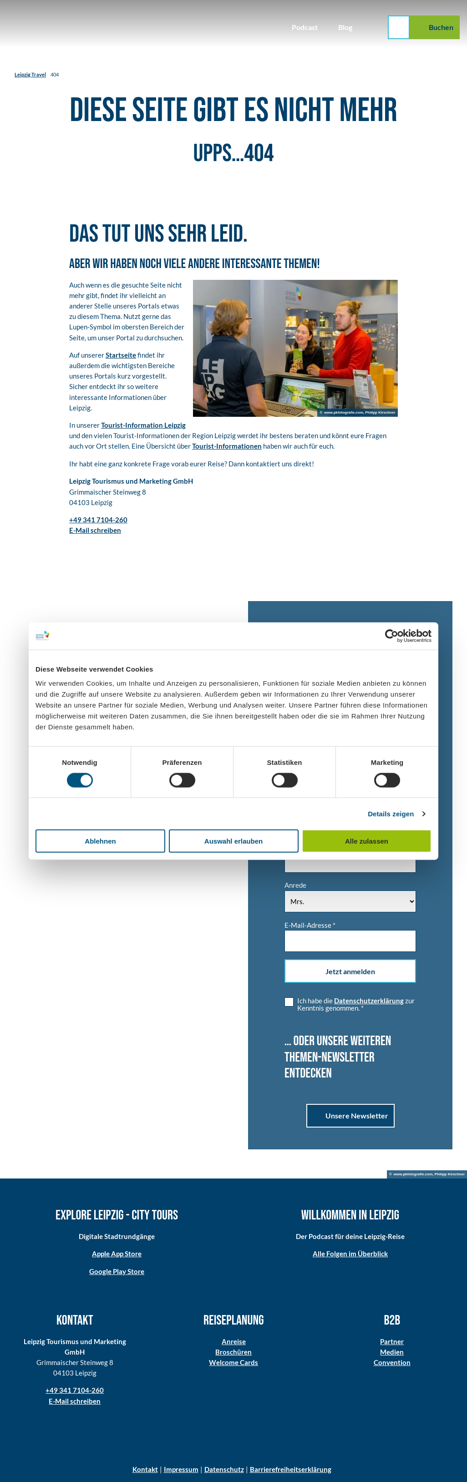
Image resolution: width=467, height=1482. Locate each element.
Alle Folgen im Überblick (350, 1253)
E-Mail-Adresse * (309, 925)
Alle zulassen (366, 841)
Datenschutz (224, 1469)
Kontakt (145, 1469)
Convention (392, 1362)
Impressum (181, 1469)
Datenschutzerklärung (369, 1000)
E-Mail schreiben (75, 1400)
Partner (392, 1341)
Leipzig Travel (30, 74)
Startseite (121, 355)
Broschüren (233, 1352)
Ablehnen (100, 841)
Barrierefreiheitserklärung (290, 1469)
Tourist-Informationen (227, 446)
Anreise (233, 1341)
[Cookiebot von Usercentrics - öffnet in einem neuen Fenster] (391, 635)
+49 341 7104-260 (75, 1390)
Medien (392, 1352)
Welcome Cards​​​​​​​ (233, 1362)
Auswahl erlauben (233, 841)
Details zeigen (391, 813)
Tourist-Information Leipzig (143, 425)
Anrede (295, 885)
